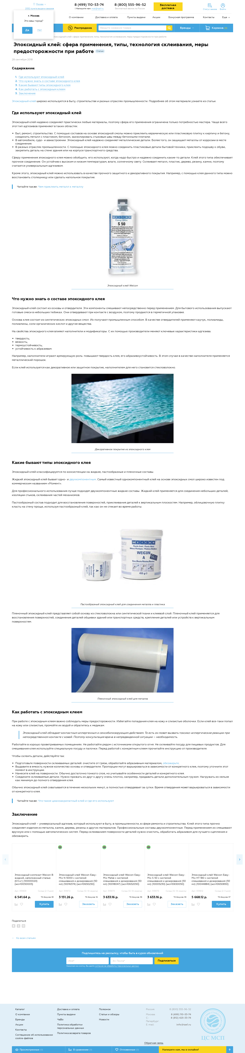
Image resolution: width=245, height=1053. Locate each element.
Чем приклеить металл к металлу (60, 186)
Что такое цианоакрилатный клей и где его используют (76, 800)
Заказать (88, 904)
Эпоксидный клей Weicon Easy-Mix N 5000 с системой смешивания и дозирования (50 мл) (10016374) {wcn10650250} (78, 879)
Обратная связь (153, 1043)
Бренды (20, 1019)
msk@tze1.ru (98, 8)
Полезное (105, 1009)
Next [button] (239, 859)
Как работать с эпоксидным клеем (42, 89)
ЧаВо (60, 1019)
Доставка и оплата (106, 17)
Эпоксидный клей (24, 101)
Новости (104, 1019)
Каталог (20, 1009)
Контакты (208, 17)
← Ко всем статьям (24, 938)
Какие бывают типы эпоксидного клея (44, 85)
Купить (44, 904)
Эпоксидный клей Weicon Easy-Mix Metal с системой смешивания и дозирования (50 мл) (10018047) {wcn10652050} (122, 879)
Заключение (27, 93)
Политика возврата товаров (74, 1033)
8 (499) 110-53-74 (89, 5)
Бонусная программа (181, 17)
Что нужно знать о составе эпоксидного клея (49, 81)
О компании (76, 17)
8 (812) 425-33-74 (181, 1017)
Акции (156, 17)
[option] (34, 877)
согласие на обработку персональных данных (117, 966)
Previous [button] (5, 859)
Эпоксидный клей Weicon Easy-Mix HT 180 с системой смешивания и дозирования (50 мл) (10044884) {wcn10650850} (211, 879)
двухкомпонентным (82, 479)
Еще (224, 17)
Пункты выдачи (136, 17)
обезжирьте (171, 763)
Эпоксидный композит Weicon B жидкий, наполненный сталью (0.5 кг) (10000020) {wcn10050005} (34, 879)
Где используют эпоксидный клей (41, 77)
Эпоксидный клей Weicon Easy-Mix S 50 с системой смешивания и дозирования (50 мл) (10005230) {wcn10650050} (166, 879)
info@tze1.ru (183, 1024)
